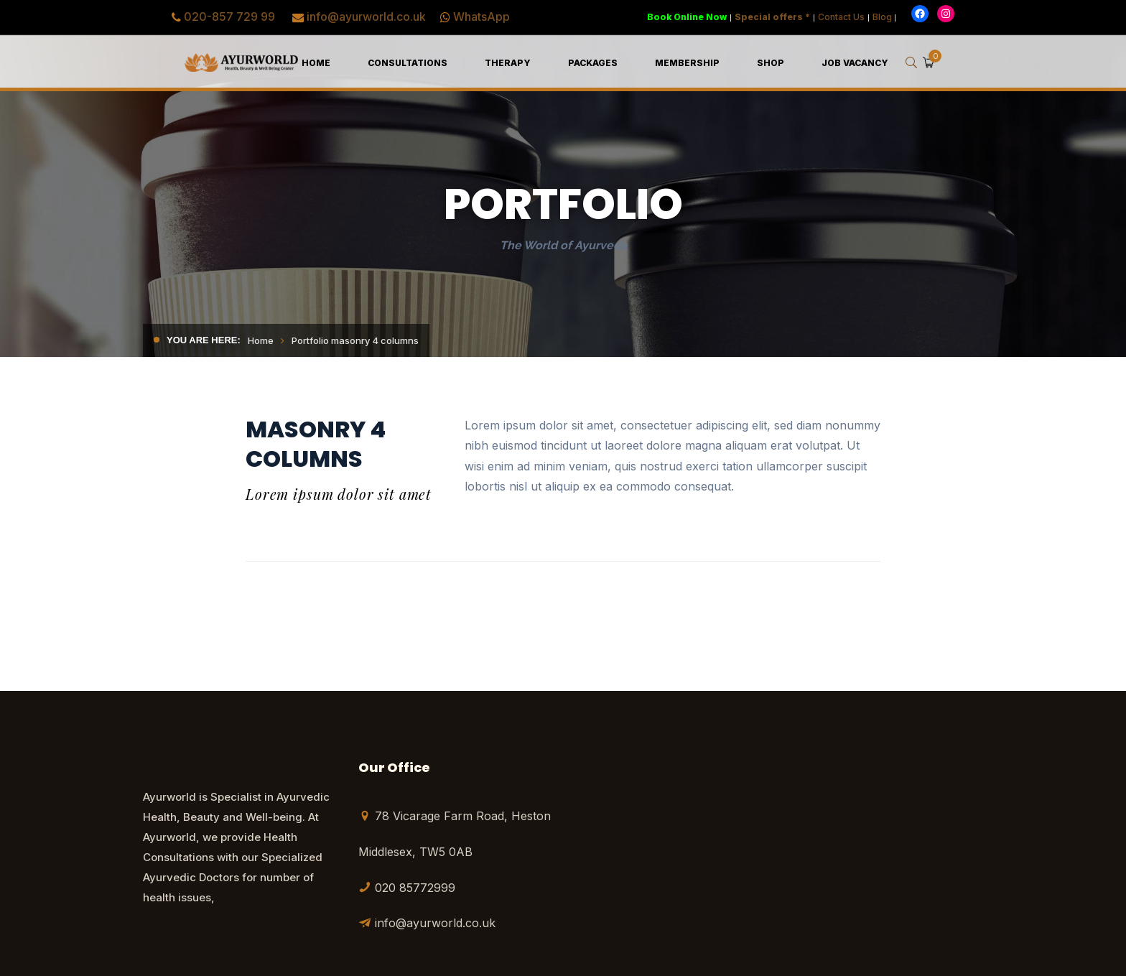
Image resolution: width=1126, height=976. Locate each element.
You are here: (204, 340)
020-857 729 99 (229, 16)
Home (261, 340)
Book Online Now (687, 16)
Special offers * (772, 16)
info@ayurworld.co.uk (366, 16)
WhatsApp (481, 16)
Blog (882, 16)
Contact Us (841, 16)
